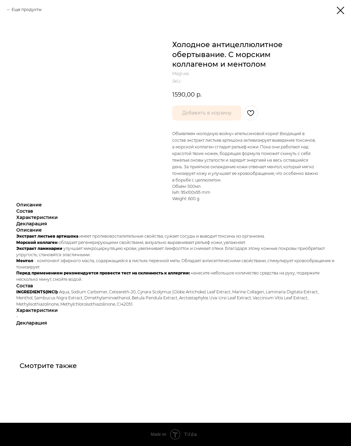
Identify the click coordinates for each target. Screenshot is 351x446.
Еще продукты (26, 9)
